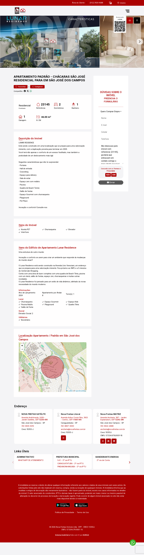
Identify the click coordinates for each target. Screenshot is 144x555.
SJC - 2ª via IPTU (64, 470)
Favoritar (20, 97)
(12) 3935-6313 (28, 436)
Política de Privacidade (64, 522)
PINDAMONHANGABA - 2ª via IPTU (71, 477)
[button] (110, 2)
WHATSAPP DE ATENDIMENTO (30, 470)
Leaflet (69, 401)
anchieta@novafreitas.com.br (73, 439)
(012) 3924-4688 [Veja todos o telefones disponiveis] (96, 3)
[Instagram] (63, 448)
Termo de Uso (83, 522)
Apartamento (25, 87)
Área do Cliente (78, 3)
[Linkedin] (114, 451)
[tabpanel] (72, 47)
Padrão (43, 87)
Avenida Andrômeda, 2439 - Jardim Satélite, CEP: (35, 429)
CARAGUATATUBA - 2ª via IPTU (70, 473)
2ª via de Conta (103, 470)
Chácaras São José (69, 87)
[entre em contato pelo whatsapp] (131, 542)
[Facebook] (108, 451)
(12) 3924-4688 (106, 436)
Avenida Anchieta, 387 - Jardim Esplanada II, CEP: (113, 429)
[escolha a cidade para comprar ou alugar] (121, 2)
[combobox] (110, 121)
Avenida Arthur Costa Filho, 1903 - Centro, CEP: (74, 429)
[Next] (129, 472)
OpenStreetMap (80, 401)
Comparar (37, 97)
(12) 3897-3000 (67, 436)
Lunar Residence (66, 257)
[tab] (130, 20)
